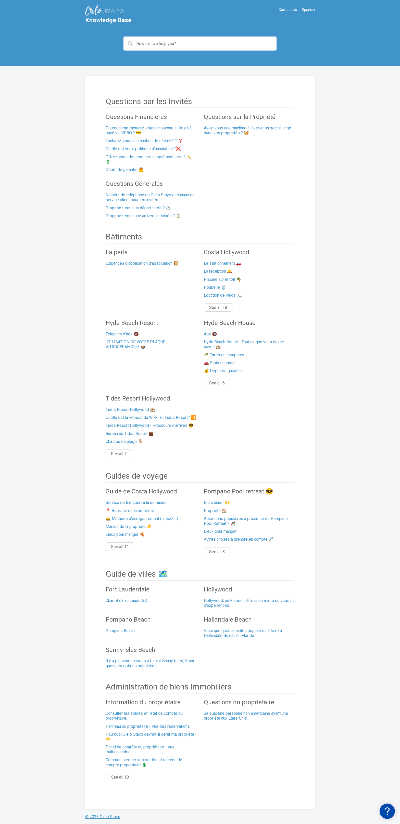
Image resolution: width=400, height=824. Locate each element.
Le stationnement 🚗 (222, 263)
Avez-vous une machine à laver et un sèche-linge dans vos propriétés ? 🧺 (247, 130)
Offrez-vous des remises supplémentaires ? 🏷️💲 (149, 159)
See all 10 (120, 777)
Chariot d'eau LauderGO (126, 600)
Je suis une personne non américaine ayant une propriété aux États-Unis (246, 716)
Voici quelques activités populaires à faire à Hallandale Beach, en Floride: (243, 633)
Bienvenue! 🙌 (217, 502)
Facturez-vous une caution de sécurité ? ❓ (144, 140)
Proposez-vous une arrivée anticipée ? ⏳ (143, 215)
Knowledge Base (108, 20)
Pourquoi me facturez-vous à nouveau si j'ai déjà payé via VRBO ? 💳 (149, 130)
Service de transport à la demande (136, 502)
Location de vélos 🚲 (223, 295)
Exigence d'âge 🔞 (122, 334)
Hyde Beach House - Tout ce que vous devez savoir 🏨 (244, 344)
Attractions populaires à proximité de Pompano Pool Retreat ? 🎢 (246, 521)
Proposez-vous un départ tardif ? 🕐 (138, 207)
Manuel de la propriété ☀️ (129, 526)
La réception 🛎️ (218, 271)
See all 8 (217, 551)
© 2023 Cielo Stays (102, 816)
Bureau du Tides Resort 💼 (130, 433)
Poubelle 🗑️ (215, 287)
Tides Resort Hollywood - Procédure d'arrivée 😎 (150, 425)
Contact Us (288, 10)
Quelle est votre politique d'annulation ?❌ (143, 148)
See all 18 (218, 307)
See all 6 (217, 383)
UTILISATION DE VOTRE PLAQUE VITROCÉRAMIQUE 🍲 (135, 344)
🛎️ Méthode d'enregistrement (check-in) (142, 518)
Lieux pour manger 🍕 (125, 534)
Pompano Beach (120, 630)
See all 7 (119, 453)
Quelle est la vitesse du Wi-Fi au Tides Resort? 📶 (151, 417)
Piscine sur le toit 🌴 (222, 279)
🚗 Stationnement (220, 362)
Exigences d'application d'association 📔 (142, 263)
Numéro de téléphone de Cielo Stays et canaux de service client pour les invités (150, 197)
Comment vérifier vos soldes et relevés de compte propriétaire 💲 (144, 762)
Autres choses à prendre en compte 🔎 (239, 539)
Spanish (308, 10)
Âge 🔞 (210, 334)
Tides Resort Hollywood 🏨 (130, 409)
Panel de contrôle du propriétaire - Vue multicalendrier (140, 749)
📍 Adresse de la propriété (130, 510)
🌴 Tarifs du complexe (224, 355)
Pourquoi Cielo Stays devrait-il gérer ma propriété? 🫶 (151, 737)
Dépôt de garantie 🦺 (125, 169)
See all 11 (120, 546)
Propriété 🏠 (215, 510)
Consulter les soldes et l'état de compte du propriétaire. (144, 716)
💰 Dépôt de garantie (223, 370)
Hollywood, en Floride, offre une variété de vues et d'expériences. (249, 603)
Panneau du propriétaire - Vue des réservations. (148, 726)
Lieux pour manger (220, 531)
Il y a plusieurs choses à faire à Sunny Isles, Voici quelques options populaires (150, 663)
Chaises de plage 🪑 (124, 441)
